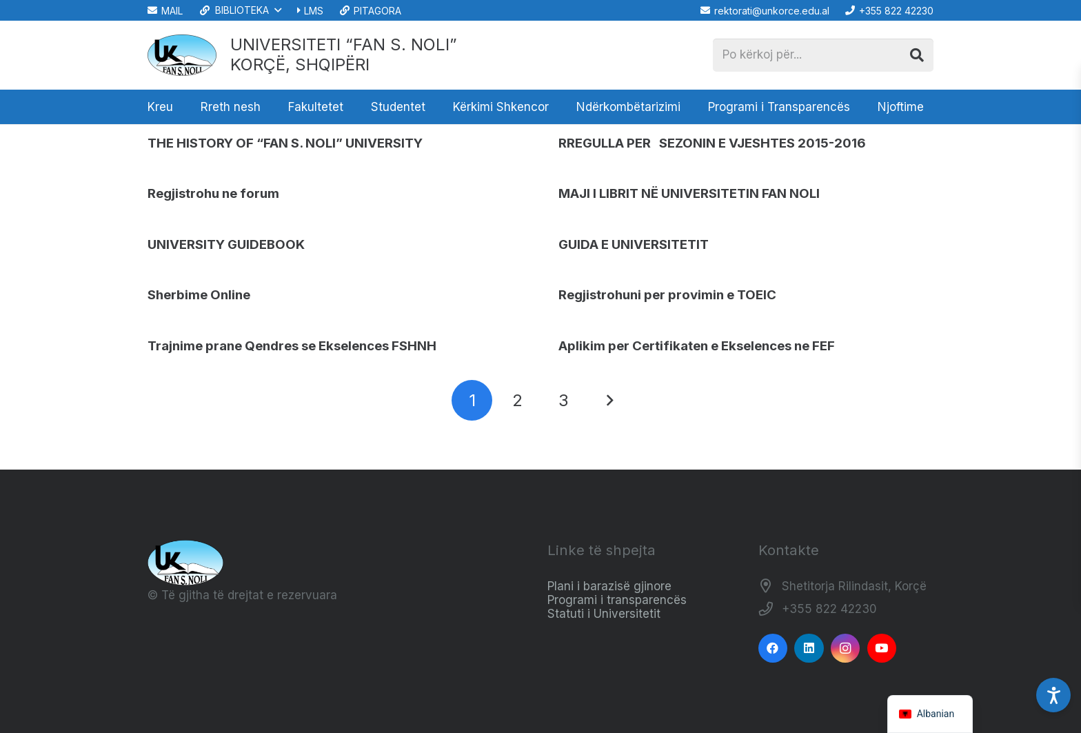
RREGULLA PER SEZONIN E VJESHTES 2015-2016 (712, 143)
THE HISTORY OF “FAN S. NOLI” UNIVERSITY (285, 143)
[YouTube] (882, 648)
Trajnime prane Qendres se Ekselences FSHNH (292, 346)
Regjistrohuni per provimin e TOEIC (667, 295)
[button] (239, 10)
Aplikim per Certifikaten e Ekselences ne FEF (696, 346)
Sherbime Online (199, 295)
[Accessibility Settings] (1053, 695)
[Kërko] (917, 55)
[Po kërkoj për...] (823, 55)
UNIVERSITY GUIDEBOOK (226, 244)
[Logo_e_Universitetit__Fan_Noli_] (182, 55)
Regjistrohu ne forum (213, 193)
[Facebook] (773, 648)
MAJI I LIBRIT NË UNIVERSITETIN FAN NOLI (689, 193)
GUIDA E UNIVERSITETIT (633, 244)
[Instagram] (845, 648)
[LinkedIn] (809, 648)
